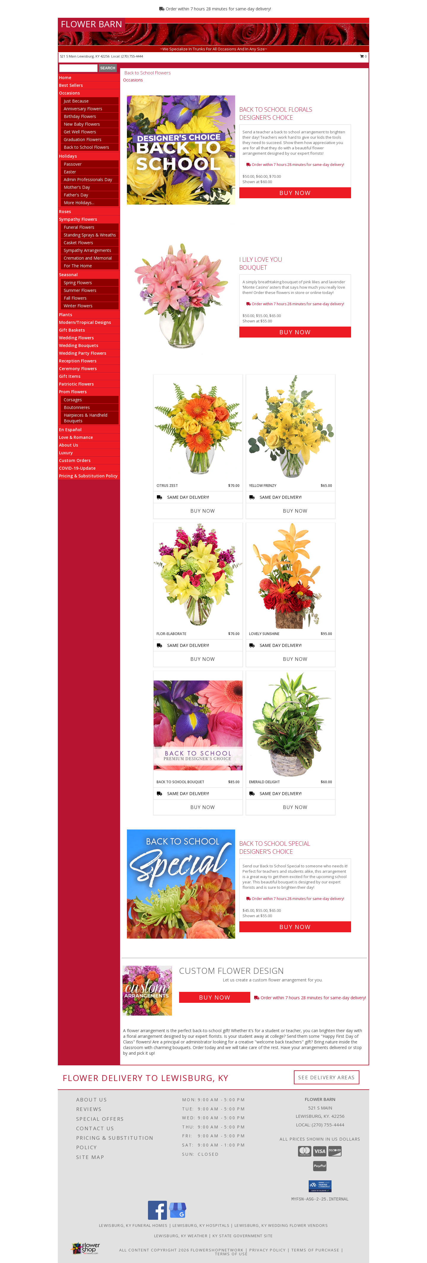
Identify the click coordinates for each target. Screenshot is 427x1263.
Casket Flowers (78, 242)
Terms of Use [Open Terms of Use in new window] (231, 1253)
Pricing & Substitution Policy (88, 476)
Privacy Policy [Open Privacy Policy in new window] (267, 1250)
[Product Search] (78, 68)
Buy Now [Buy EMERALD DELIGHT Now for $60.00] (295, 807)
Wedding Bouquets (78, 345)
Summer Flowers (80, 290)
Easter (70, 172)
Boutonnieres (77, 407)
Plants (65, 314)
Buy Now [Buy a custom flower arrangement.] (214, 997)
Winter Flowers (78, 305)
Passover (73, 164)
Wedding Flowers (76, 337)
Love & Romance (76, 437)
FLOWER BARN (91, 24)
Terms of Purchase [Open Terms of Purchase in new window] (315, 1250)
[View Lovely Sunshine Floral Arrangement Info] (290, 577)
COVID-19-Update (77, 468)
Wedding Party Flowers (82, 353)
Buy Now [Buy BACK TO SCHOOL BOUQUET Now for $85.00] (202, 807)
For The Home (78, 265)
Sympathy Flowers (78, 219)
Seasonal (68, 274)
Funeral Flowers (79, 227)
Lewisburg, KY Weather (181, 1235)
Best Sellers (71, 85)
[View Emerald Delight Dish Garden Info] (290, 725)
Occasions (69, 93)
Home (65, 77)
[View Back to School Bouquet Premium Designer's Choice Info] (198, 725)
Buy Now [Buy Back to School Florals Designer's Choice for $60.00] (295, 193)
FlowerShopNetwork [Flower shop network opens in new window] (217, 1250)
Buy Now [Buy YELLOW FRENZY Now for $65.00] (295, 511)
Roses (65, 211)
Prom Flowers (73, 391)
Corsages (73, 399)
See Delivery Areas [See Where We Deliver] (326, 1077)
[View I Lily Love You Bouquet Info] (181, 294)
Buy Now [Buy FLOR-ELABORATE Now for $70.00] (202, 659)
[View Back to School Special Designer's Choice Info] (181, 884)
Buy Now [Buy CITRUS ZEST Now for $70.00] (202, 511)
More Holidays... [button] (79, 202)
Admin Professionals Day (88, 179)
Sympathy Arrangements (87, 250)
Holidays (68, 156)
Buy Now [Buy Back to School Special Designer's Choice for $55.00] (295, 927)
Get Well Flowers (80, 132)
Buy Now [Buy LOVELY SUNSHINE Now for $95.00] (295, 659)
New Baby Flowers (82, 124)
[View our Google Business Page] (177, 1218)
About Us (68, 445)
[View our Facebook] (157, 1218)
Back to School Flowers (86, 147)
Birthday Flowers (80, 116)
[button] (320, 1186)
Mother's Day (77, 187)
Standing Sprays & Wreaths (90, 235)
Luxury (66, 452)
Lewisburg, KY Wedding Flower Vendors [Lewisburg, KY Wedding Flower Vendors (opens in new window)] (281, 1225)
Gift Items (69, 376)
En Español (70, 429)
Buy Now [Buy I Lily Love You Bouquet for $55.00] (295, 332)
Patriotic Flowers (76, 384)
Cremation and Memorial (88, 258)
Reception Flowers (77, 361)
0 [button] (363, 56)
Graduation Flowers (82, 139)
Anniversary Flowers (83, 108)
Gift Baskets (72, 330)
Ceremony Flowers (78, 368)
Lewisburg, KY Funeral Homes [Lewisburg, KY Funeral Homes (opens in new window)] (133, 1225)
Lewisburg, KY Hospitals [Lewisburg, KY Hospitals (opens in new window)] (201, 1225)
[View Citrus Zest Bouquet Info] (198, 429)
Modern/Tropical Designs (85, 322)
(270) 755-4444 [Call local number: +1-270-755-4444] (132, 56)
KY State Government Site (243, 1235)
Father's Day (76, 195)
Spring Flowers (78, 282)
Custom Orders (74, 460)
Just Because (76, 101)
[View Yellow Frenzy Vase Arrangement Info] (290, 428)
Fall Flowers (75, 298)
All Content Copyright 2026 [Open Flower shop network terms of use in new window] (154, 1250)
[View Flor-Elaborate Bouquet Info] (198, 577)
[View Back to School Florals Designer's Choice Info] (181, 150)
